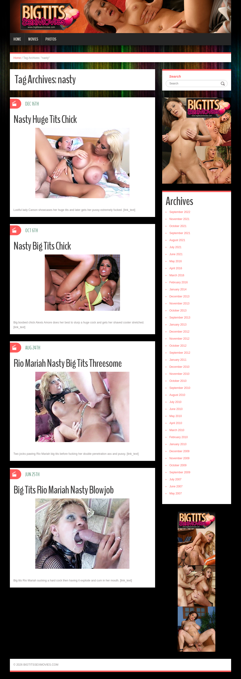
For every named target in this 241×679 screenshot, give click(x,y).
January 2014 (178, 289)
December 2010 (179, 366)
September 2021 (179, 233)
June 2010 (176, 409)
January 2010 (178, 444)
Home (17, 39)
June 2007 (176, 486)
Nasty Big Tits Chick (42, 246)
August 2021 (177, 240)
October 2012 (178, 345)
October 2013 (178, 310)
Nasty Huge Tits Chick (45, 119)
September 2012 (179, 352)
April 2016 (175, 268)
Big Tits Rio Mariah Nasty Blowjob (63, 490)
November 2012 (179, 338)
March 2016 (176, 275)
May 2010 (175, 416)
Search (175, 76)
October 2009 (178, 465)
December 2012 (179, 331)
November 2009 (179, 458)
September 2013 (179, 317)
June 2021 (176, 254)
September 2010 (179, 388)
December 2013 (179, 296)
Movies (33, 39)
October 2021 (178, 226)
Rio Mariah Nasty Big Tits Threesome (67, 363)
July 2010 (175, 402)
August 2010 (177, 395)
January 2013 (178, 324)
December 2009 (179, 451)
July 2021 (175, 247)
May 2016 (175, 261)
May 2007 (175, 493)
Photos (50, 39)
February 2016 (178, 282)
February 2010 (178, 437)
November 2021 (179, 219)
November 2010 (179, 374)
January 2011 (178, 359)
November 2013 (179, 303)
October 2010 (178, 381)
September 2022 (179, 212)
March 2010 (176, 430)
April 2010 (175, 423)
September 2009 (179, 472)
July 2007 (175, 479)
